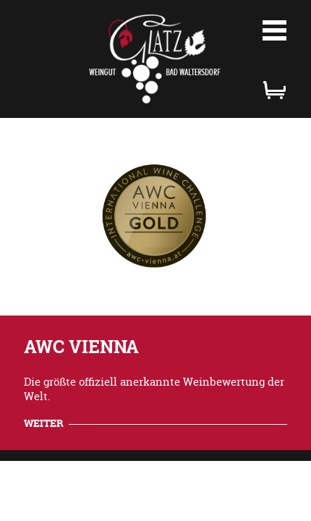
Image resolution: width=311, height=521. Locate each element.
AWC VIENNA (81, 347)
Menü (275, 30)
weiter (44, 423)
